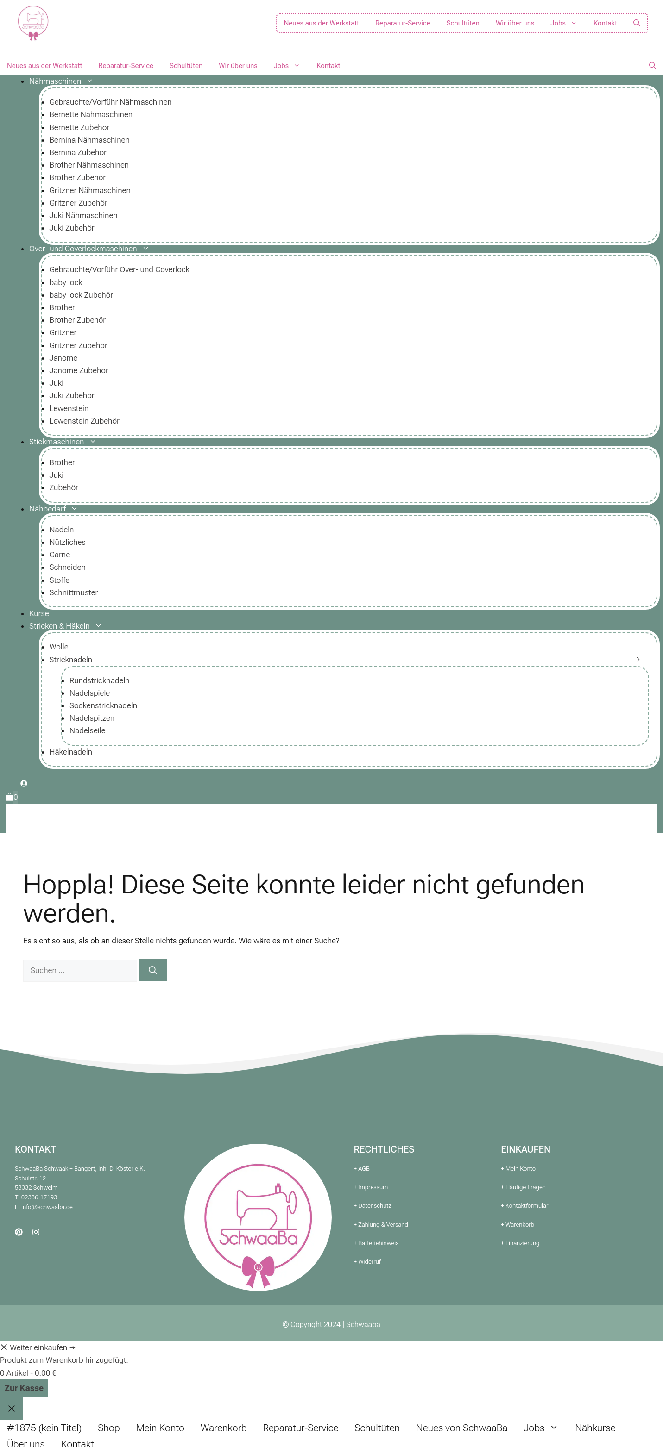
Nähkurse (595, 1428)
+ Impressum (371, 1187)
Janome (64, 357)
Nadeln (62, 529)
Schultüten (463, 23)
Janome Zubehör (79, 370)
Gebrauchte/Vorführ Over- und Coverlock (120, 269)
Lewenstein (69, 408)
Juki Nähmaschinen (84, 215)
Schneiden (68, 567)
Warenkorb (224, 1428)
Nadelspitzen (91, 718)
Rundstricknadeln (99, 680)
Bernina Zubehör (78, 152)
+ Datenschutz (372, 1205)
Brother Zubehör (78, 177)
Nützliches (68, 542)
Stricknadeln (71, 659)
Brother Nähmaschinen (89, 164)
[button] (636, 23)
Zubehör (64, 487)
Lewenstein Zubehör (85, 420)
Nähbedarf (57, 508)
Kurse (39, 613)
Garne (60, 554)
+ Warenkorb (517, 1224)
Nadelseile (87, 730)
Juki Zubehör (72, 227)
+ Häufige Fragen (523, 1187)
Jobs (567, 23)
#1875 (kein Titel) (44, 1428)
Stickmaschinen (66, 441)
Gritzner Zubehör (78, 202)
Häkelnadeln (71, 751)
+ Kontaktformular (524, 1205)
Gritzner (63, 332)
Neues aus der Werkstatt (321, 23)
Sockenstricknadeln (103, 705)
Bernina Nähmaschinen (90, 139)
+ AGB (362, 1168)
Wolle (59, 646)
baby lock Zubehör (82, 294)
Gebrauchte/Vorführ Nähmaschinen (111, 101)
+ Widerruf (367, 1261)
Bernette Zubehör (80, 127)
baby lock (66, 282)
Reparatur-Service (402, 23)
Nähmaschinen (65, 81)
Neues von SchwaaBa (462, 1428)
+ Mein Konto (518, 1168)
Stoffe (60, 580)
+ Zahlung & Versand (381, 1224)
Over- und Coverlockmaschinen (93, 248)
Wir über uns (515, 23)
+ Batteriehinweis (376, 1243)
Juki (57, 382)
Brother (62, 307)
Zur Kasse (24, 1388)
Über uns (26, 1444)
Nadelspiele (89, 693)
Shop (109, 1428)
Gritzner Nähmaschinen (90, 190)
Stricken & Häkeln (69, 625)
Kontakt (605, 23)
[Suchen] (153, 970)
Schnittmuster (74, 592)
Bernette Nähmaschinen (91, 114)
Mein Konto (160, 1428)
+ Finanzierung (520, 1243)
